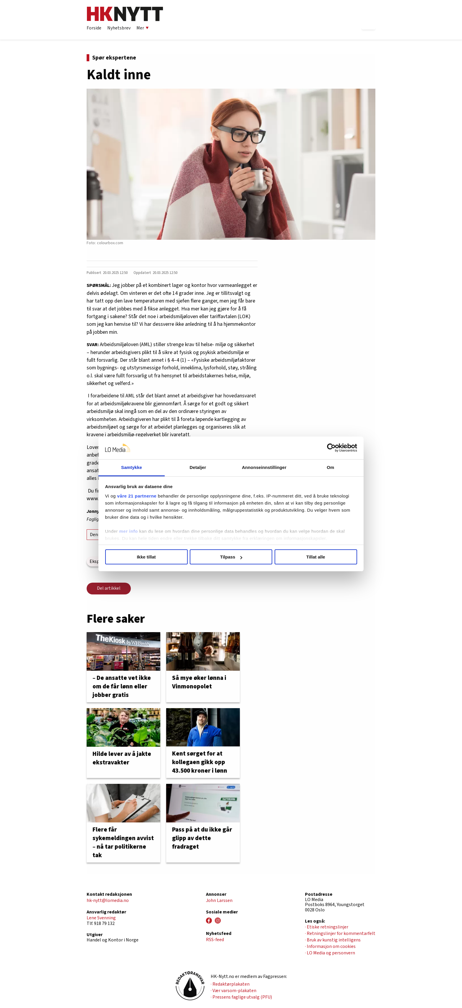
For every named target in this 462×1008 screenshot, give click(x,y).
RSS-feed (215, 939)
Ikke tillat (146, 556)
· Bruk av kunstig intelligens (333, 940)
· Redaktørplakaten (230, 984)
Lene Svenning (101, 918)
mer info (128, 531)
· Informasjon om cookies (330, 946)
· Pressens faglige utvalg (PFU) (241, 997)
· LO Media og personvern (330, 953)
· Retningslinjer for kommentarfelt (340, 933)
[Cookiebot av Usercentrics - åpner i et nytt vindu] (331, 448)
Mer (142, 28)
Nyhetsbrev (119, 28)
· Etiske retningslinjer (326, 927)
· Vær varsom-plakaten (233, 990)
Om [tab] (330, 467)
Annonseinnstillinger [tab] (264, 467)
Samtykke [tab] (131, 467)
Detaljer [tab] (198, 467)
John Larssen (219, 900)
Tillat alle (315, 556)
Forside (94, 28)
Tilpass (231, 556)
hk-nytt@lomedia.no (108, 900)
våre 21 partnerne (137, 495)
